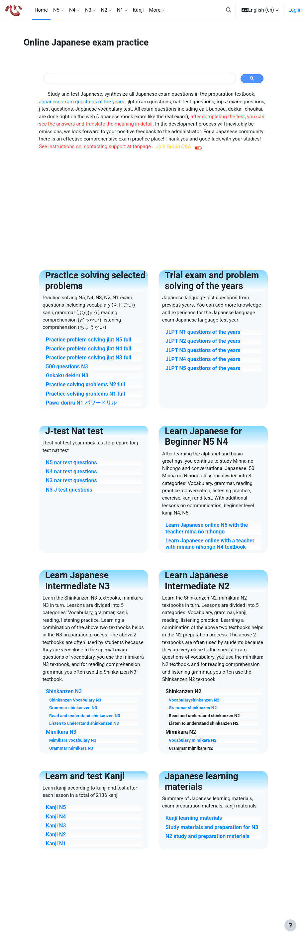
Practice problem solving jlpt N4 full (88, 348)
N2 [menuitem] (104, 10)
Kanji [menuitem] (138, 10)
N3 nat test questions (71, 480)
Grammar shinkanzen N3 (73, 707)
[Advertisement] (153, 207)
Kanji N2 (56, 834)
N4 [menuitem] (72, 10)
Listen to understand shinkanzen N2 (204, 723)
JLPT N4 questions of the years (202, 359)
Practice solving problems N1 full (85, 394)
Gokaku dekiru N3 (67, 375)
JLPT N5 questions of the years (202, 368)
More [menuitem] (154, 10)
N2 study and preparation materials (207, 836)
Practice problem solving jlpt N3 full (88, 357)
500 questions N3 (67, 366)
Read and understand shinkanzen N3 (84, 715)
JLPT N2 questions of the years (202, 341)
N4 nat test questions (71, 471)
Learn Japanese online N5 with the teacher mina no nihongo (206, 528)
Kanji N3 (56, 825)
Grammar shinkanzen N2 (193, 707)
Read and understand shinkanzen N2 (204, 715)
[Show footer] (290, 925)
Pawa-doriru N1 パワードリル (81, 403)
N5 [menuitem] (56, 10)
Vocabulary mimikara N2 (193, 740)
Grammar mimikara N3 (71, 748)
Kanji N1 (56, 843)
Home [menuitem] (41, 10)
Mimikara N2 (180, 732)
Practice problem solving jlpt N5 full (88, 339)
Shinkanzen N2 (183, 691)
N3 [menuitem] (88, 10)
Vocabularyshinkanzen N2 (194, 700)
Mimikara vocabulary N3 (72, 740)
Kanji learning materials (193, 818)
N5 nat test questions (71, 462)
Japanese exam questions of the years (82, 102)
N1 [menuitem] (120, 10)
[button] (228, 10)
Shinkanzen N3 (64, 691)
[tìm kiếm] (139, 79)
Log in (295, 10)
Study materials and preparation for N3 (211, 827)
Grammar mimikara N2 (191, 748)
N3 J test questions (69, 490)
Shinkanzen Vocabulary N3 (75, 700)
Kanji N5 (56, 807)
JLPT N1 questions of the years (202, 332)
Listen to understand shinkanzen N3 (84, 723)
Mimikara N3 (61, 732)
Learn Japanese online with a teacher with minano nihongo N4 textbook (210, 543)
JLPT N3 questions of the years (202, 350)
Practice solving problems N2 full (85, 384)
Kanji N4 (56, 816)
